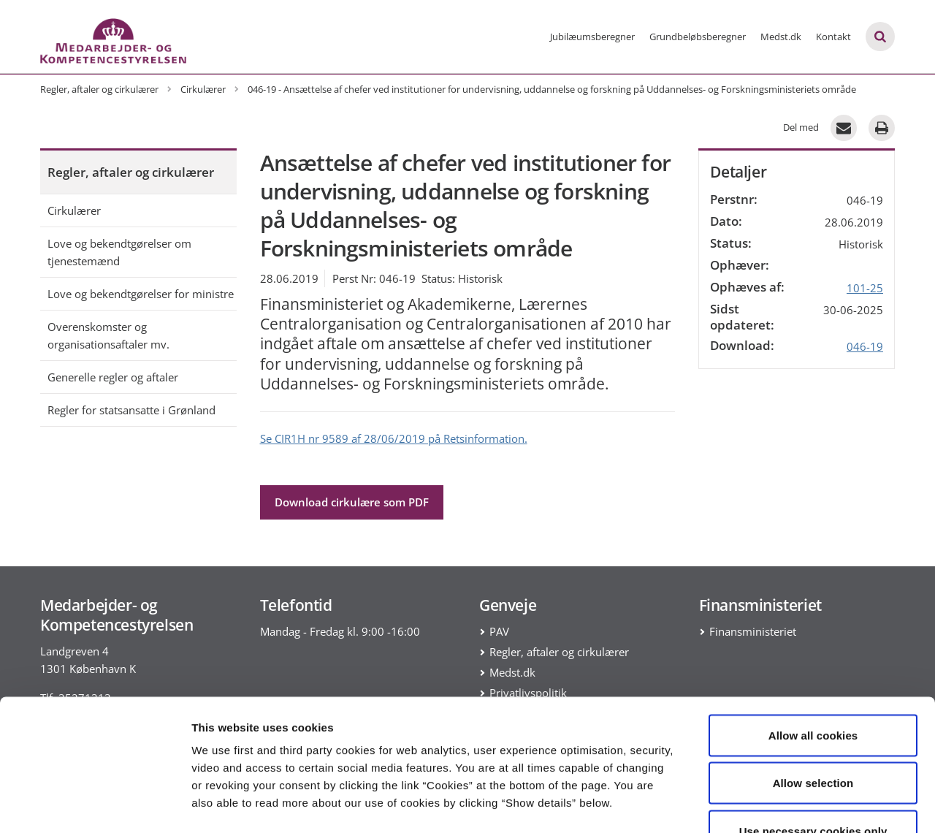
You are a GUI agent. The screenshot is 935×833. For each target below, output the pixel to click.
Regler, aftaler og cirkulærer (130, 172)
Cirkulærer (74, 210)
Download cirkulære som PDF (352, 502)
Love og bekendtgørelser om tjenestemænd (119, 252)
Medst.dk (780, 36)
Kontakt (833, 36)
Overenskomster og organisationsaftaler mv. (108, 335)
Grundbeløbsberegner (697, 36)
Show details (767, 804)
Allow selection (813, 689)
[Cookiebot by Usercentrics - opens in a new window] (95, 804)
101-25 (865, 288)
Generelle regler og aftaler (112, 377)
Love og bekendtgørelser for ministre (140, 293)
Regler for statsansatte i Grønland (131, 410)
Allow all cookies (813, 641)
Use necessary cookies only (813, 737)
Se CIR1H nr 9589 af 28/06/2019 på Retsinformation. (393, 438)
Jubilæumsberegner (592, 36)
